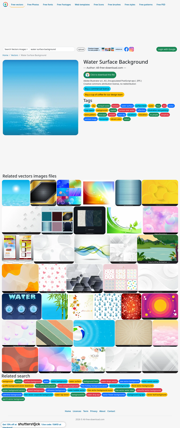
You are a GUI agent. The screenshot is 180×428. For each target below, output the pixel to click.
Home (5, 55)
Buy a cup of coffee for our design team (104, 94)
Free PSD (161, 4)
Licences (77, 411)
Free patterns (146, 4)
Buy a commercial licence (97, 88)
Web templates (82, 4)
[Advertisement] (90, 27)
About (102, 411)
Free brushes (114, 4)
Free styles (130, 4)
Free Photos (33, 4)
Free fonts (48, 4)
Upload (81, 49)
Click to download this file (100, 75)
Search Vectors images (15, 49)
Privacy (93, 411)
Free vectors (17, 4)
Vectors (14, 55)
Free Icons (99, 4)
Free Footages (64, 4)
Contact (111, 411)
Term (85, 411)
